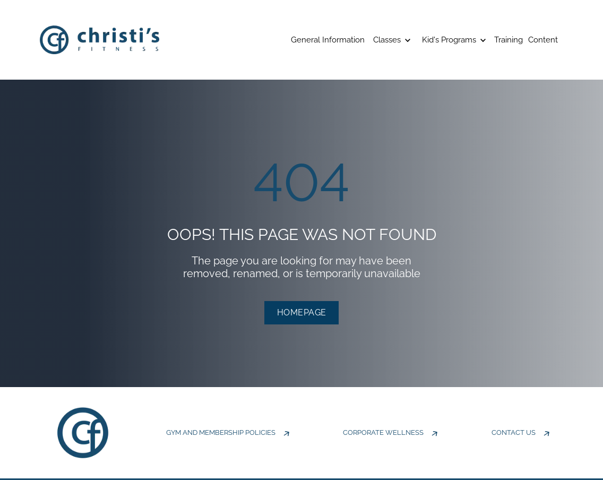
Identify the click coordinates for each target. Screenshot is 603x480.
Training (508, 40)
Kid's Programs (454, 40)
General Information (328, 40)
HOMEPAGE (301, 312)
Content (543, 40)
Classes (391, 40)
